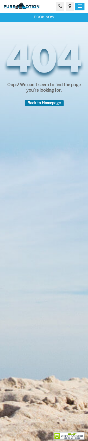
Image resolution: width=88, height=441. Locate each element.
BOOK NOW (44, 17)
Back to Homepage (44, 103)
